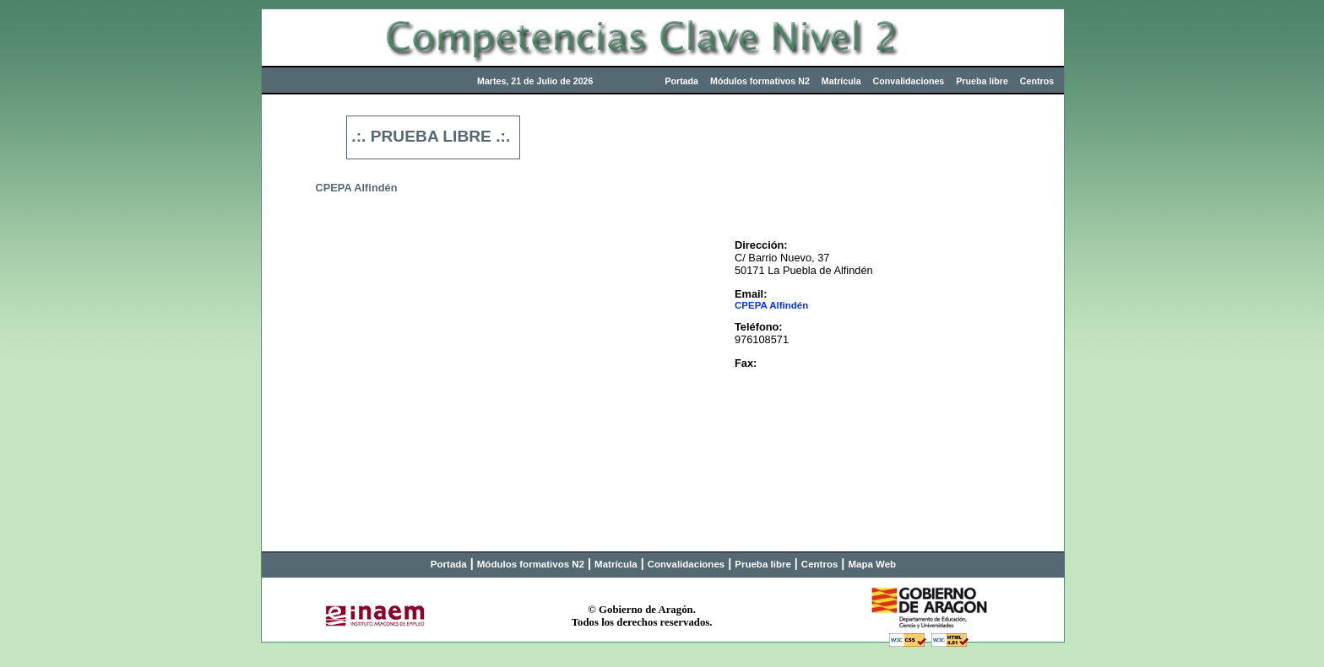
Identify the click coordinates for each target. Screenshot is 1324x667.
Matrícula (841, 81)
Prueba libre (982, 81)
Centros (1037, 81)
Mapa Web (872, 564)
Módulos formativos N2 (760, 81)
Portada (681, 81)
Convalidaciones (909, 81)
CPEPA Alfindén (771, 305)
